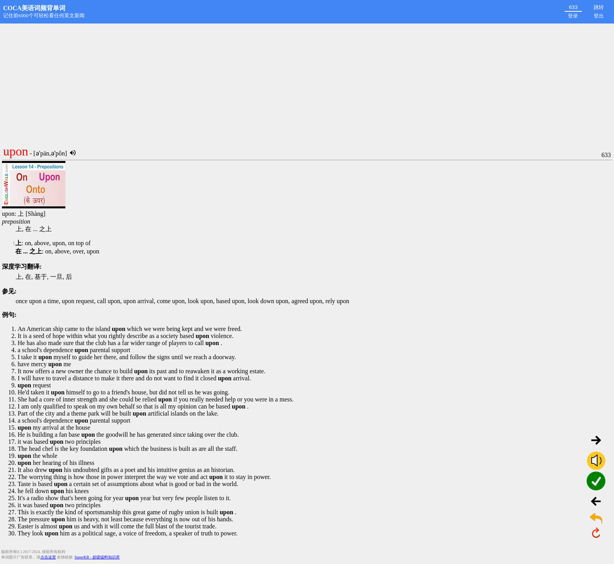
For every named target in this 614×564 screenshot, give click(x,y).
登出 (599, 16)
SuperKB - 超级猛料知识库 (97, 557)
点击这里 (48, 557)
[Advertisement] (307, 82)
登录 (573, 16)
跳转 (599, 7)
